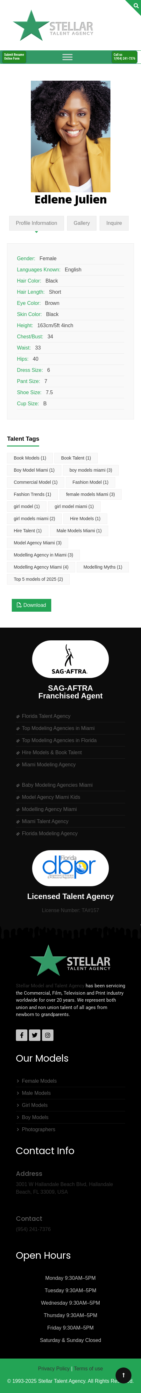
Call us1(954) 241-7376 (124, 56)
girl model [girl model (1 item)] (27, 506)
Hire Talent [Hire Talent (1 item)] (28, 530)
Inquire (114, 223)
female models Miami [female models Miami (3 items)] (90, 494)
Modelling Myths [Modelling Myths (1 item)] (102, 567)
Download (31, 605)
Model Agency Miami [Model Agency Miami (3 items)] (37, 542)
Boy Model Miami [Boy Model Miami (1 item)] (34, 470)
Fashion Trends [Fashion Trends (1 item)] (32, 494)
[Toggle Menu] (67, 57)
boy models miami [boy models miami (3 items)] (91, 470)
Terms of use (88, 1368)
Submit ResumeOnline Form (14, 56)
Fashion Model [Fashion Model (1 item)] (91, 482)
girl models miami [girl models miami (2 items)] (34, 518)
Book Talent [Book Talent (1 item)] (76, 458)
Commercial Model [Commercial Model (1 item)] (36, 482)
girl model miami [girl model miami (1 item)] (74, 506)
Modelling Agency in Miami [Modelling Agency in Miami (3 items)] (43, 554)
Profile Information (36, 223)
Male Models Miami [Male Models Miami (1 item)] (79, 530)
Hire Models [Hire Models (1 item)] (85, 518)
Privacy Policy (54, 1368)
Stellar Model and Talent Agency (50, 986)
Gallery (82, 223)
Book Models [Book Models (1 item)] (30, 458)
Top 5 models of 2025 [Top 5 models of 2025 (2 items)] (38, 579)
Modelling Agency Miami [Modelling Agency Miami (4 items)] (41, 567)
